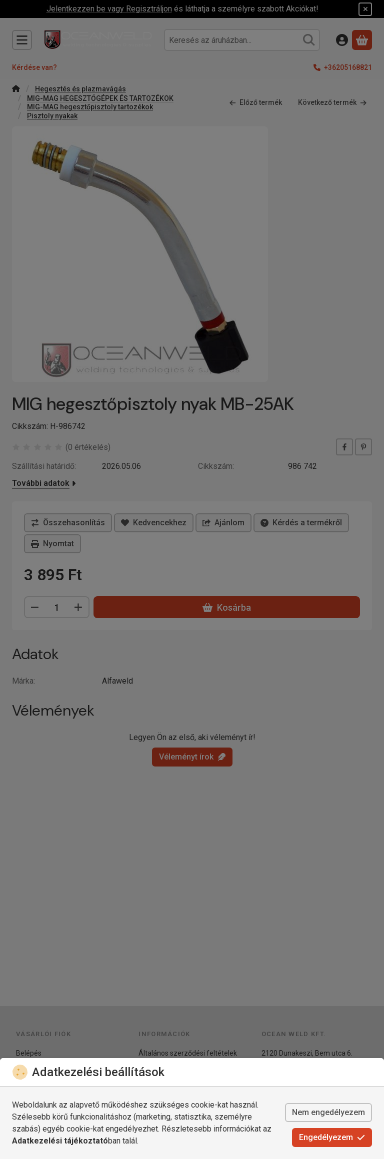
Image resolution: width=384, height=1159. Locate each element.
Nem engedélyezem (328, 1112)
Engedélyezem (332, 1137)
